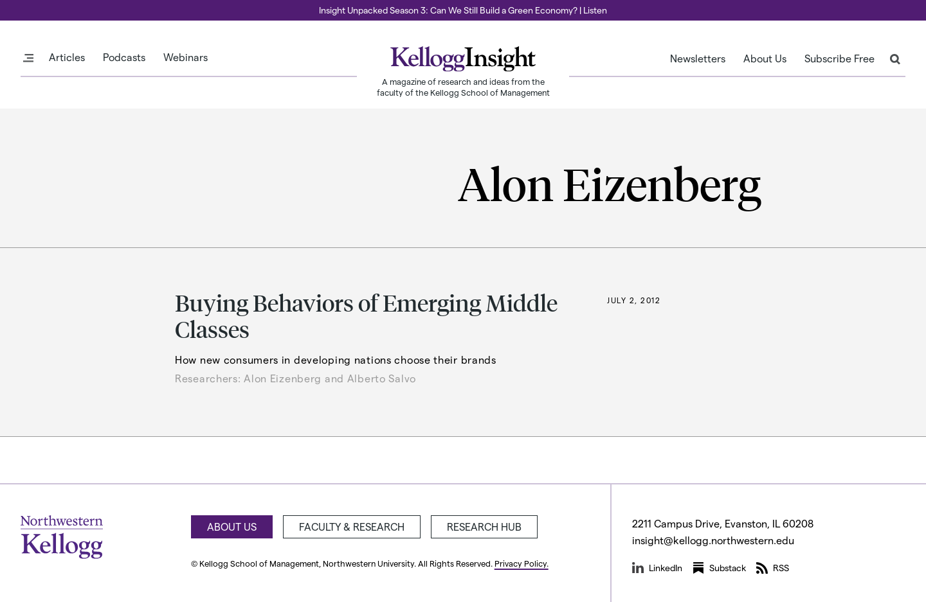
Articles (67, 57)
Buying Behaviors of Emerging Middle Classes (366, 315)
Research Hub (484, 526)
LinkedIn (657, 568)
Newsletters (697, 58)
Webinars (185, 57)
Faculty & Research (351, 526)
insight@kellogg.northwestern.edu (713, 540)
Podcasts (124, 57)
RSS (772, 568)
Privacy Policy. (522, 563)
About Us (764, 58)
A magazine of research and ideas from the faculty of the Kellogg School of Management (463, 86)
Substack (719, 568)
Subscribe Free (839, 58)
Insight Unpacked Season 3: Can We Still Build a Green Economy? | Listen (463, 9)
